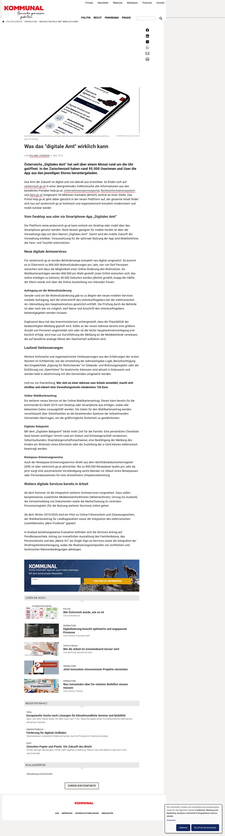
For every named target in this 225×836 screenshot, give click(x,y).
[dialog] (193, 818)
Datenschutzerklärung (87, 813)
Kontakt (160, 2)
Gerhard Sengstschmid (80, 652)
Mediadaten (107, 813)
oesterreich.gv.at (35, 186)
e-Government (45, 774)
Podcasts (147, 2)
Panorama (112, 17)
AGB (57, 813)
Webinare (117, 2)
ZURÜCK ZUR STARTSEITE (82, 785)
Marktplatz (132, 2)
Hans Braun (74, 616)
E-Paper (89, 2)
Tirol (29, 712)
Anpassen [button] (171, 820)
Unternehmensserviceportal (81, 190)
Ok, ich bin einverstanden (205, 828)
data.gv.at (36, 195)
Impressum (67, 813)
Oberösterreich (34, 729)
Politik (86, 17)
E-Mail (34, 579)
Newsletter (103, 2)
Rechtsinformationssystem (118, 190)
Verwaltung (30, 21)
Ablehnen (183, 828)
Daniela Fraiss (75, 691)
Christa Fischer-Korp (79, 636)
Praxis (126, 17)
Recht (98, 17)
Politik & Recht (14, 21)
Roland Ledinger (39, 155)
